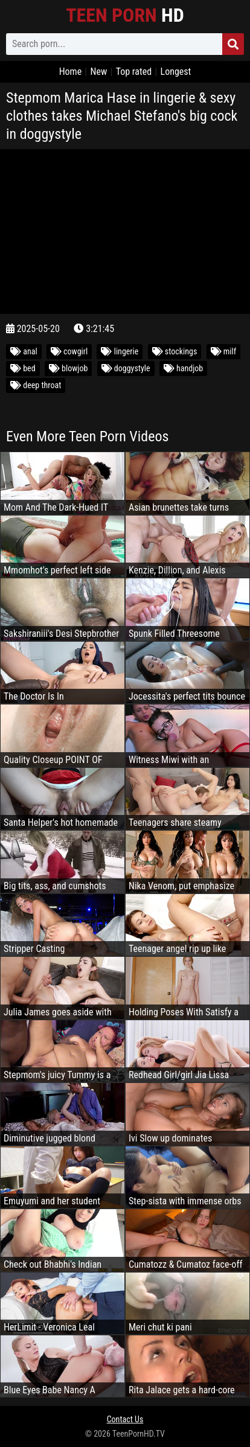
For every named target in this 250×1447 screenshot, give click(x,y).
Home (70, 71)
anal (23, 351)
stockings (174, 351)
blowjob (68, 368)
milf (224, 351)
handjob (183, 368)
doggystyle (125, 368)
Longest (176, 71)
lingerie (119, 351)
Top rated (134, 71)
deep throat (35, 385)
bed (23, 368)
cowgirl (69, 351)
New (98, 71)
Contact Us (125, 1419)
